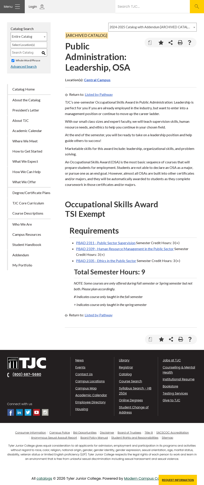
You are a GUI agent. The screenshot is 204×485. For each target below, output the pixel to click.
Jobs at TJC (172, 360)
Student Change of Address (134, 410)
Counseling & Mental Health (179, 370)
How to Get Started (27, 151)
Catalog (125, 374)
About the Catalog (26, 100)
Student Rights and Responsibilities (134, 437)
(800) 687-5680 (26, 374)
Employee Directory (90, 402)
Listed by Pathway (99, 94)
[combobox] (152, 27)
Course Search (130, 381)
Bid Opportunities (85, 432)
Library (124, 360)
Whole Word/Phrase (28, 60)
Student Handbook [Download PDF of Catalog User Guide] (26, 245)
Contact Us (84, 374)
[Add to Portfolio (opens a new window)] (161, 42)
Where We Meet (25, 141)
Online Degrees (131, 400)
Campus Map (86, 388)
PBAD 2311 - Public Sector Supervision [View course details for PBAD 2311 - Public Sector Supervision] (105, 243)
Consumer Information (30, 432)
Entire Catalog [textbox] (22, 36)
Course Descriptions (27, 213)
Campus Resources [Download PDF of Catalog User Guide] (26, 234)
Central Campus (97, 80)
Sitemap (167, 437)
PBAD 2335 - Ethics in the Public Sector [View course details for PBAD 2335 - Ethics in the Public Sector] (106, 261)
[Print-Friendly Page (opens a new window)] (180, 42)
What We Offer (24, 182)
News (79, 360)
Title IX (149, 432)
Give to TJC (171, 400)
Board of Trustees (129, 432)
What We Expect (25, 161)
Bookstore (170, 386)
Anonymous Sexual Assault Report (54, 437)
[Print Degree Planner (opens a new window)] (151, 42)
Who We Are (22, 224)
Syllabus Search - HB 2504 (135, 391)
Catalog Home (23, 89)
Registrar (126, 367)
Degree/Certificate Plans (31, 193)
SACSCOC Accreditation (172, 432)
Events (80, 367)
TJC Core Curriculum (28, 203)
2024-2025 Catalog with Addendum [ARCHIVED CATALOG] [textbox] (150, 27)
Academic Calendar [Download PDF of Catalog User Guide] (27, 131)
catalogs (44, 478)
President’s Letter (25, 110)
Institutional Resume (178, 379)
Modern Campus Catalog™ (148, 478)
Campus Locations (90, 381)
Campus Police (59, 432)
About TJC (20, 120)
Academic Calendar (91, 395)
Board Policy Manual (94, 437)
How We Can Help (26, 172)
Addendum (20, 255)
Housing (81, 409)
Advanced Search (24, 66)
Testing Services (175, 393)
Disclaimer (107, 432)
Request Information (178, 480)
